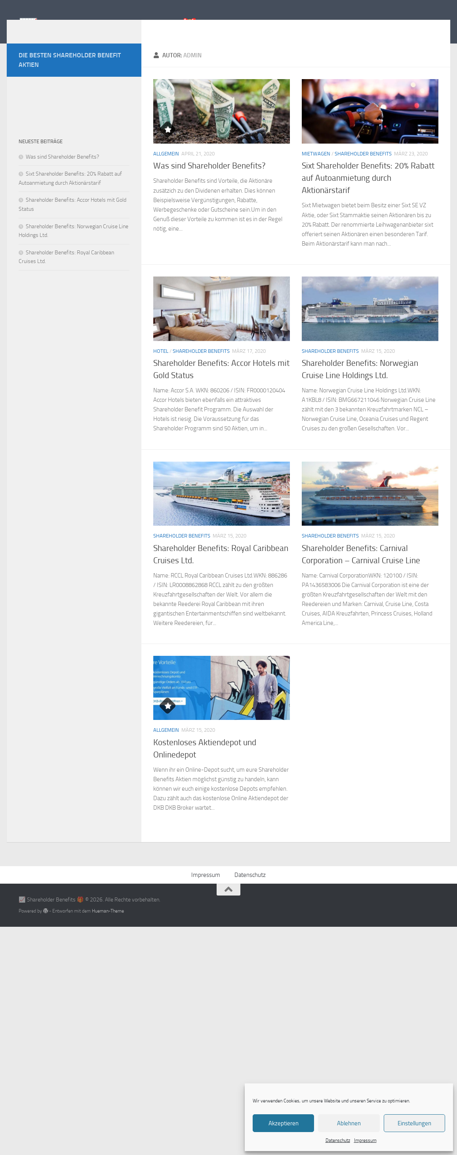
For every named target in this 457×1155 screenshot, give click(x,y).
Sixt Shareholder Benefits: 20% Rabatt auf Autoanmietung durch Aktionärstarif (368, 190)
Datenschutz (338, 1140)
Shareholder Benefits (363, 166)
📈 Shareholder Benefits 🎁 (109, 26)
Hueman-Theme (108, 923)
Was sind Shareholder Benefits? (209, 177)
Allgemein (166, 166)
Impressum (365, 1140)
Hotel (160, 363)
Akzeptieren (283, 1123)
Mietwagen (316, 166)
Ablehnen (349, 1123)
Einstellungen (414, 1123)
